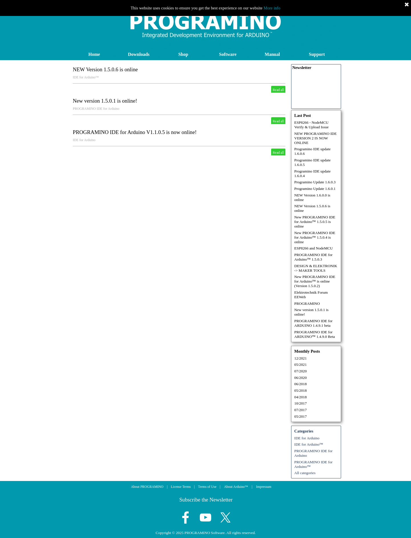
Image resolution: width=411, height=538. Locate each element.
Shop (183, 54)
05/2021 (300, 364)
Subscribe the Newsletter (206, 500)
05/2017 (300, 416)
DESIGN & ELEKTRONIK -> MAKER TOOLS (315, 268)
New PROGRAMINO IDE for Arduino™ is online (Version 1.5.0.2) (314, 281)
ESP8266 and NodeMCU (313, 248)
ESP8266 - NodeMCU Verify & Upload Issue (311, 124)
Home (94, 54)
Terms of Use (207, 487)
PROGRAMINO (307, 303)
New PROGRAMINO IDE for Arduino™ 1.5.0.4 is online (314, 237)
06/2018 (300, 384)
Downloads (139, 54)
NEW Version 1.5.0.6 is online (105, 69)
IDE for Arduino (84, 140)
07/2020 (300, 371)
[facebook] (185, 517)
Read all (278, 90)
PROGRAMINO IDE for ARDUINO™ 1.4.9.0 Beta (314, 334)
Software (227, 54)
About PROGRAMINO (147, 487)
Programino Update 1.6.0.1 (315, 188)
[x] (225, 517)
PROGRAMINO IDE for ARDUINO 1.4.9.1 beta (313, 323)
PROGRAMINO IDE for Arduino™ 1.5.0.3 (313, 257)
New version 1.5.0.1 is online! (105, 101)
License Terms (181, 487)
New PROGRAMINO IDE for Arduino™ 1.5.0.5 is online (314, 221)
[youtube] (205, 517)
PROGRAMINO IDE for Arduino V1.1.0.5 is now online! (135, 132)
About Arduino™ (236, 487)
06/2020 (300, 377)
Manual (272, 54)
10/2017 (300, 403)
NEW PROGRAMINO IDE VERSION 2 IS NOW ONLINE (315, 138)
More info (271, 8)
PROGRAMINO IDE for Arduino (96, 109)
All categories (304, 473)
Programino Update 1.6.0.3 (315, 182)
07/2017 (300, 410)
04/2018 (300, 397)
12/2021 (300, 358)
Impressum (263, 487)
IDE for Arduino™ (86, 77)
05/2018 (300, 390)
